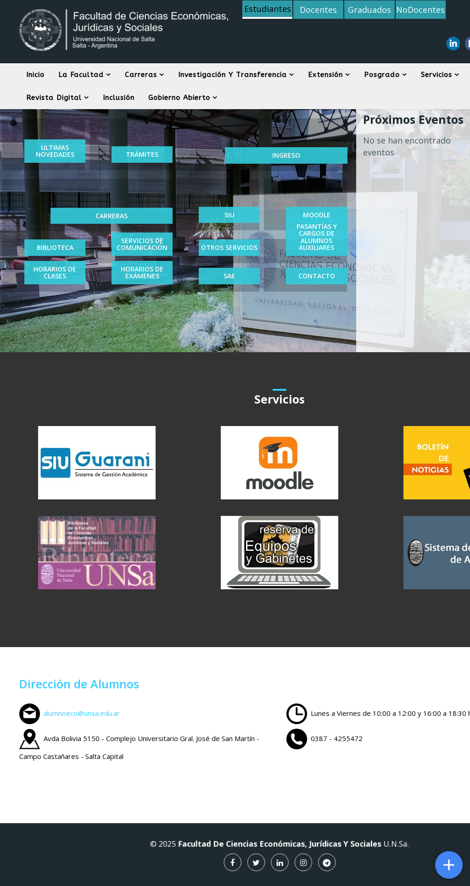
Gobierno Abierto (179, 98)
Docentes (318, 9)
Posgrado (382, 75)
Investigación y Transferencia (232, 75)
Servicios (436, 75)
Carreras (141, 75)
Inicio (35, 75)
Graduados (369, 9)
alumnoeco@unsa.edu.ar (82, 713)
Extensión (325, 75)
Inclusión (118, 98)
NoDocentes (420, 9)
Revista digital (54, 98)
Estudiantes (267, 8)
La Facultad (81, 75)
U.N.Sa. (364, 846)
